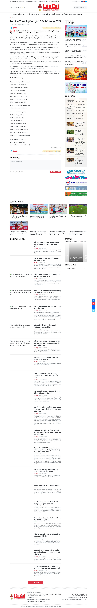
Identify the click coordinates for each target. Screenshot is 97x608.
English (75, 1)
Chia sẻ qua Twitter (11, 28)
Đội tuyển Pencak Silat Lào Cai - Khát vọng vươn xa (47, 308)
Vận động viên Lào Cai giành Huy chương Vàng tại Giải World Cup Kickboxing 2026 (74, 63)
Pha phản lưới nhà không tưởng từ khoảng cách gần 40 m (77, 215)
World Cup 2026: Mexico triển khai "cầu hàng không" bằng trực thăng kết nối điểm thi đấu (47, 450)
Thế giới (53, 14)
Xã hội (28, 14)
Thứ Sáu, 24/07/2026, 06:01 (17, 1)
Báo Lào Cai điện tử (48, 7)
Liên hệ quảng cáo (54, 1)
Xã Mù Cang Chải (71, 107)
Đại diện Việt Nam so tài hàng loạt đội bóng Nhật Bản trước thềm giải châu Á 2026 (38, 233)
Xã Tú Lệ (69, 111)
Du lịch (37, 14)
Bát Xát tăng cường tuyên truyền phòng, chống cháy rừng (79, 132)
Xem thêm (36, 582)
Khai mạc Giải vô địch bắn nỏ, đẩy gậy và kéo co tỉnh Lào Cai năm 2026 (57, 216)
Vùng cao (68, 241)
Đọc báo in (79, 14)
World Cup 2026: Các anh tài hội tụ (46, 486)
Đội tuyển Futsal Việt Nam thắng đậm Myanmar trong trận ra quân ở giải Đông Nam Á (77, 233)
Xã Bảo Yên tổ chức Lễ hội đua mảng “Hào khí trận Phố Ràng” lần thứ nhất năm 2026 (73, 52)
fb (82, 1)
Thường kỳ (76, 241)
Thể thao (48, 14)
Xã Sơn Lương (71, 118)
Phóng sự (58, 14)
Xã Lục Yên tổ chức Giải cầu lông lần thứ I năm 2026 (47, 259)
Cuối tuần (83, 241)
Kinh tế (24, 14)
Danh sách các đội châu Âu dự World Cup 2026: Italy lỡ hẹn (47, 519)
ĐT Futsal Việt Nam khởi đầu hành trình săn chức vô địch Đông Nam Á (47, 567)
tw (93, 310)
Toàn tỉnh (70, 104)
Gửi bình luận (56, 171)
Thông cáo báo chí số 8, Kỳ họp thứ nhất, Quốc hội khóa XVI (80, 124)
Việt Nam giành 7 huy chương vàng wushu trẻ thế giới (47, 535)
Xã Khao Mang (80, 104)
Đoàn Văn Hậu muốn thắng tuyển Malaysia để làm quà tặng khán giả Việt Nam (47, 552)
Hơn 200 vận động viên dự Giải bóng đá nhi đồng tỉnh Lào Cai (73, 45)
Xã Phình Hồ (80, 113)
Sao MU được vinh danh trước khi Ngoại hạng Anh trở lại (46, 358)
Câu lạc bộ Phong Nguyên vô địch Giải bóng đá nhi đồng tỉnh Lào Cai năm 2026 (57, 233)
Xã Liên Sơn (70, 116)
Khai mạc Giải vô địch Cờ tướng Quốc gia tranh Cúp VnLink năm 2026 (73, 57)
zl (86, 1)
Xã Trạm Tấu (80, 111)
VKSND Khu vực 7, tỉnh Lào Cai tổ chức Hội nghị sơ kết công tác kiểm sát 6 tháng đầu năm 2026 (80, 141)
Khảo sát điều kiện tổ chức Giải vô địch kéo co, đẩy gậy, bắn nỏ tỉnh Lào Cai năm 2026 (47, 432)
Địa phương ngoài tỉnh (70, 100)
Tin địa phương (70, 96)
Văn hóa (33, 14)
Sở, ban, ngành (80, 101)
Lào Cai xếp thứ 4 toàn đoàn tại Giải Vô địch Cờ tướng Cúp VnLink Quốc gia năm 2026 (38, 216)
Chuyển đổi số (65, 14)
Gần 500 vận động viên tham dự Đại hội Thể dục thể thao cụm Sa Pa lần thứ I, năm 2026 (47, 343)
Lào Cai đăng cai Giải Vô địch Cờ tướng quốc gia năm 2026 (46, 503)
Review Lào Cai (72, 14)
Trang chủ (11, 14)
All (85, 14)
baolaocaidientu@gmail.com (37, 601)
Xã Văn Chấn (80, 118)
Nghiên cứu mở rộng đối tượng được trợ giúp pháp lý (80, 162)
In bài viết (14, 28)
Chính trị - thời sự (17, 14)
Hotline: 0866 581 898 (31, 1)
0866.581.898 (34, 597)
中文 (79, 1)
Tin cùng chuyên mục (17, 239)
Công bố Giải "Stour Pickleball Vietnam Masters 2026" (45, 326)
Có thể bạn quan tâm (17, 202)
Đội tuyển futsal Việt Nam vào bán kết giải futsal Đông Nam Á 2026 (18, 233)
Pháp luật (43, 14)
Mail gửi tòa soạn (43, 1)
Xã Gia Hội (79, 116)
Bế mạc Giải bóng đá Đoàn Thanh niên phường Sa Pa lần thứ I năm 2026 (46, 244)
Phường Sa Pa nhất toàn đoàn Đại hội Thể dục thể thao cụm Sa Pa (74, 41)
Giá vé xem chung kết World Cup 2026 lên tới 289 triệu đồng (46, 471)
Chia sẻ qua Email (16, 28)
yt (84, 1)
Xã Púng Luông (80, 107)
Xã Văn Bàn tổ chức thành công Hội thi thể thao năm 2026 (47, 275)
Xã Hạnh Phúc (71, 113)
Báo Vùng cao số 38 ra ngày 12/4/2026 (76, 258)
